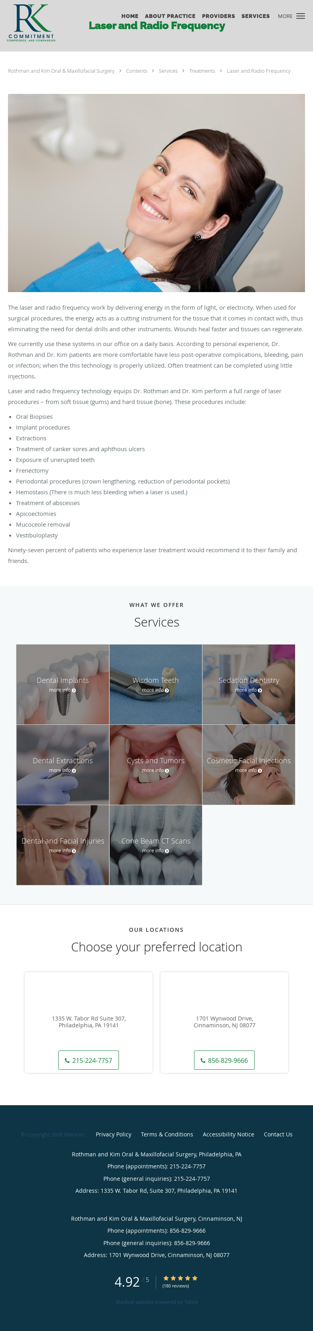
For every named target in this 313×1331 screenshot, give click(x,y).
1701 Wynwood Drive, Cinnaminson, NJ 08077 (225, 1022)
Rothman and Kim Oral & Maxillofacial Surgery (62, 70)
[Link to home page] (38, 23)
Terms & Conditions (167, 1134)
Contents (137, 70)
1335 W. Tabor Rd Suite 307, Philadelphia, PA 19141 (89, 1022)
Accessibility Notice (228, 1134)
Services (169, 70)
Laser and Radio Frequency (259, 70)
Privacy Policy (113, 1134)
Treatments (202, 70)
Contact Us (278, 1134)
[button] (300, 16)
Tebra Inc (74, 1134)
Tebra (191, 1301)
